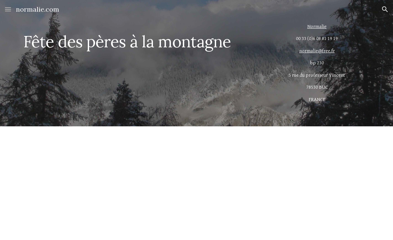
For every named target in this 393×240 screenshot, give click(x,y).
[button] (8, 9)
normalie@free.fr (317, 51)
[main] (136, 37)
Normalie (317, 26)
